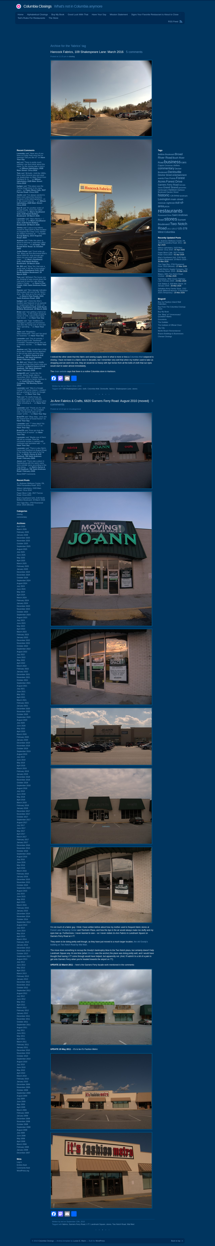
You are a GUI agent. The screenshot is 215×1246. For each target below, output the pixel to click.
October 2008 (22, 1124)
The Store (53, 18)
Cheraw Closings (165, 336)
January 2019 (22, 774)
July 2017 (21, 825)
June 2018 (21, 794)
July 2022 (21, 654)
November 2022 (23, 643)
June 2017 (21, 828)
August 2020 (22, 720)
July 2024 (21, 586)
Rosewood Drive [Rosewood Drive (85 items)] (165, 215)
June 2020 (21, 726)
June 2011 (21, 1033)
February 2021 (23, 703)
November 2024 (23, 575)
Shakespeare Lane (123, 389)
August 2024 (22, 583)
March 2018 (22, 803)
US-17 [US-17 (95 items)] (175, 229)
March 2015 (22, 905)
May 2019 (21, 763)
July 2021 (21, 689)
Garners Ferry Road (77, 1224)
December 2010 (23, 1050)
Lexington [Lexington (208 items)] (164, 199)
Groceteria (162, 319)
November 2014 (23, 916)
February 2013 (23, 976)
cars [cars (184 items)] (183, 162)
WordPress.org (23, 1171)
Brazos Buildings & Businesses (170, 334)
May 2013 (21, 968)
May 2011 (21, 1036)
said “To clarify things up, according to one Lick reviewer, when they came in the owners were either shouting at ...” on (31, 401)
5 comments (134, 52)
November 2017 (23, 814)
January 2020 (22, 740)
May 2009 (21, 1104)
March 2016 (22, 871)
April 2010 (21, 1073)
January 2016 (22, 877)
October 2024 (22, 578)
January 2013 (22, 979)
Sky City (161, 328)
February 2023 (23, 635)
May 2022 (21, 660)
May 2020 (21, 729)
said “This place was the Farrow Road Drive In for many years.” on (31, 189)
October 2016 (22, 851)
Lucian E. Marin (79, 1241)
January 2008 (22, 1150)
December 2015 (23, 879)
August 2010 (22, 1062)
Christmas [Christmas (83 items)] (168, 165)
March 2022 (22, 666)
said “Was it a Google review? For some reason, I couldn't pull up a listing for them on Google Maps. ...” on (31, 391)
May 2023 (21, 626)
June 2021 (21, 691)
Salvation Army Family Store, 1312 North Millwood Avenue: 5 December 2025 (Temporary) (173, 291)
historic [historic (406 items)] (163, 195)
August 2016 (22, 857)
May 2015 (21, 899)
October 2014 (22, 919)
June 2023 (21, 623)
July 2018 (21, 791)
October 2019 (22, 748)
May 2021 (21, 694)
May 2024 (21, 592)
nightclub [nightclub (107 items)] (170, 203)
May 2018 (21, 797)
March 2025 (22, 563)
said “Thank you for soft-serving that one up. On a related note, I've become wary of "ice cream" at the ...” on (31, 411)
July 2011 (21, 1030)
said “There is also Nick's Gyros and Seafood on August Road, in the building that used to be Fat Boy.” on (32, 453)
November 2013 (23, 951)
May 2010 (21, 1070)
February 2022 (23, 669)
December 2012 (23, 982)
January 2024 (22, 603)
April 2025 (21, 561)
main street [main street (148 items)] (177, 199)
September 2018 (23, 785)
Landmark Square (98, 1224)
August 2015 (22, 891)
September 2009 (23, 1093)
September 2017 (23, 820)
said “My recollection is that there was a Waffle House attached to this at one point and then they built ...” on (31, 354)
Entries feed (22, 1165)
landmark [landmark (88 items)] (184, 196)
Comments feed (23, 1168)
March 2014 (22, 939)
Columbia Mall (136, 357)
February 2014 (23, 942)
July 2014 (21, 928)
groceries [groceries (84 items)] (182, 188)
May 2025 (21, 558)
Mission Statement (119, 14)
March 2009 (22, 1110)
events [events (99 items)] (161, 178)
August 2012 (22, 993)
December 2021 (23, 674)
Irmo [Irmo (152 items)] (176, 195)
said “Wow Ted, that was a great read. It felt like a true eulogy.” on (31, 270)
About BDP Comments (26, 474)
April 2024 (21, 595)
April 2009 (21, 1107)
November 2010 (23, 1053)
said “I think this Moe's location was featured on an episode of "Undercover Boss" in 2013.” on (32, 305)
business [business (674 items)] (172, 161)
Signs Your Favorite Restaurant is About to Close (154, 14)
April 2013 (21, 971)
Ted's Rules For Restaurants (31, 18)
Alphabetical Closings (37, 14)
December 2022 (23, 640)
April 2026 (21, 526)
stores (134, 389)
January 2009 (22, 1116)
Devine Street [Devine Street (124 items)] (165, 175)
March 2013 (22, 973)
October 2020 (22, 714)
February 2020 (23, 737)
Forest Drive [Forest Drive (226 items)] (174, 181)
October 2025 (22, 543)
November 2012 (23, 985)
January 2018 (22, 808)
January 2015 (22, 911)
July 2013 (21, 962)
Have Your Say (99, 14)
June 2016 (21, 862)
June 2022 (21, 657)
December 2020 (23, 709)
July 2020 (21, 723)
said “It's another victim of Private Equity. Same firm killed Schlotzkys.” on (31, 212)
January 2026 (22, 535)
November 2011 (23, 1019)
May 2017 (21, 831)
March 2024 (22, 598)
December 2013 (23, 948)
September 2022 (23, 649)
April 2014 (21, 936)
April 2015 (21, 902)
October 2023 (22, 612)
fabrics (112, 389)
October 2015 (22, 885)
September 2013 (23, 956)
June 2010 (21, 1067)
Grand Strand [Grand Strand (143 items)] (170, 187)
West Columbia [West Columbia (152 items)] (166, 231)
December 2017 (23, 811)
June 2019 (21, 760)
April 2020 (21, 731)
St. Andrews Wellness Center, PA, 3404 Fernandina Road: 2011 (31, 484)
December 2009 (23, 1084)
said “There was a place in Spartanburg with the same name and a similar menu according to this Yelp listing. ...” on (31, 466)
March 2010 (22, 1076)
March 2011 (22, 1042)
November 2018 (23, 780)
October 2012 (22, 988)
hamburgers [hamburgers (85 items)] (163, 190)
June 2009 (21, 1101)
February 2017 (23, 840)
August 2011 (22, 1027)
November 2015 (23, 882)
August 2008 (22, 1130)
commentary (22, 517)
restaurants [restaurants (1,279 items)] (170, 211)
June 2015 (21, 896)
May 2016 (21, 865)
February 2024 (23, 600)
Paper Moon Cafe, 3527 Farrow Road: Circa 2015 (30, 494)
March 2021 (22, 700)
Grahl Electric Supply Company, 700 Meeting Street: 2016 (173, 270)
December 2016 (23, 845)
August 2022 (22, 652)
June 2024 (21, 589)
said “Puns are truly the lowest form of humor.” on (30, 432)
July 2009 (21, 1099)
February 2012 (23, 1010)
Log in (19, 1162)
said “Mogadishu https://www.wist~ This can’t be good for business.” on (32, 334)
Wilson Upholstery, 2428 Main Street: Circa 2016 (29, 489)
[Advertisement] (107, 33)
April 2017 (21, 834)
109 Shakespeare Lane (72, 389)
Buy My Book (57, 14)
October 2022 (22, 646)
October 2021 (22, 680)
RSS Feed (173, 21)
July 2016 (21, 859)
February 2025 (23, 566)
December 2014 (23, 914)
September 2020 (23, 717)
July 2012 (21, 996)
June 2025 (21, 555)
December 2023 (23, 606)
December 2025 (23, 538)
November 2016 (23, 848)
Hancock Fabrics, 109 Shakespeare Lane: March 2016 (86, 52)
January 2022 (22, 672)
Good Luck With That (78, 14)
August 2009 (22, 1096)
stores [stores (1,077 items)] (170, 219)
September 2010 (23, 1059)
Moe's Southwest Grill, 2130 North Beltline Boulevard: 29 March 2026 (31, 499)
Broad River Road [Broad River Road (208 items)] (170, 155)
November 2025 (23, 541)
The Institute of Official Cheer (170, 325)
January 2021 (22, 706)
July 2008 (21, 1133)
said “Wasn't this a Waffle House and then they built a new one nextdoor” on (32, 366)
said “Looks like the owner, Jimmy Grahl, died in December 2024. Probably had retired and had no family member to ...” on (32, 379)
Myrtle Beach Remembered (169, 331)
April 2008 (21, 1141)
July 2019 (21, 757)
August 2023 (22, 617)
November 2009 (23, 1087)
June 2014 (21, 931)
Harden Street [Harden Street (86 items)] (172, 192)
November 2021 (23, 677)
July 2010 (21, 1064)
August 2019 (22, 754)
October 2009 (22, 1090)
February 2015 (23, 908)
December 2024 (23, 572)
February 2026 (23, 532)
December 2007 (23, 1153)
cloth (85, 389)
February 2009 (23, 1113)
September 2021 (23, 683)
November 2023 (23, 609)
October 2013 (22, 953)
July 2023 (21, 620)
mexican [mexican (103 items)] (162, 203)
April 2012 (21, 1005)
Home (21, 14)
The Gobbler (163, 322)
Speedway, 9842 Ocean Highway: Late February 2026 (172, 280)
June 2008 (21, 1136)
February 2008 (23, 1147)
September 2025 (23, 546)
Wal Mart (130, 1224)
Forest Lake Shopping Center (63, 930)
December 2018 (23, 777)
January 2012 (22, 1013)
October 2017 (22, 817)
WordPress (100, 1241)
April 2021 (21, 697)
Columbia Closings (37, 6)
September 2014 (23, 922)
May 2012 (21, 1002)
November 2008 (23, 1121)
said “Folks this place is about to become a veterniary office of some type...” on (31, 244)
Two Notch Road (119, 1224)
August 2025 (22, 549)
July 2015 (21, 894)
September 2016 (23, 854)
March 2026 (22, 529)
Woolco (91, 953)
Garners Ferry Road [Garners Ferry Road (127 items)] (168, 184)
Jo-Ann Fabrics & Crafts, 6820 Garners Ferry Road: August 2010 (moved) (99, 401)
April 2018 (21, 800)
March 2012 (22, 1008)
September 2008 (23, 1127)
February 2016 (23, 874)
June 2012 (21, 999)
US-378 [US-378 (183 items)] (182, 228)
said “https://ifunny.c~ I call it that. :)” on (31, 222)
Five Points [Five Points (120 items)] (170, 178)
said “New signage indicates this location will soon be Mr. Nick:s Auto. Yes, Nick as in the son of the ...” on (32, 294)
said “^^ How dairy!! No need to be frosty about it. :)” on (30, 426)
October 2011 (22, 1022)
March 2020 (22, 734)
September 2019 (23, 751)
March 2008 (22, 1144)
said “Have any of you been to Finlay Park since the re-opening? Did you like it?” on (31, 156)
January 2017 (22, 842)
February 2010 (23, 1079)
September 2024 (23, 580)
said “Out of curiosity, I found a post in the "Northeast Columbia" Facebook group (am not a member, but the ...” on (31, 342)
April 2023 (21, 629)
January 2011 (22, 1047)
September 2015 (23, 888)
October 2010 (22, 1056)
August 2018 (22, 788)
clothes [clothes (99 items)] (176, 165)
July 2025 (21, 552)
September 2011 (23, 1025)
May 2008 (21, 1138)
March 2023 (22, 632)
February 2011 (23, 1045)
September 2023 (23, 615)
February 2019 (23, 771)
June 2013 (21, 965)
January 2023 (22, 637)
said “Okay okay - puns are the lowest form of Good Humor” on (32, 419)
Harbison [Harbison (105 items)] (172, 190)
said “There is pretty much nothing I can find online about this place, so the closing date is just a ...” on (31, 166)
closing (20, 514)
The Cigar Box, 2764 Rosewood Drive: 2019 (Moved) (30, 504)
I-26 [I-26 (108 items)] (172, 195)
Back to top (175, 1241)
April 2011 (21, 1039)
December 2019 (23, 743)
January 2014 (22, 945)
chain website (60, 371)
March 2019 (22, 768)
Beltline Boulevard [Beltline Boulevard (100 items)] (166, 154)
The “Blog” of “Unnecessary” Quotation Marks (169, 316)
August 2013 (22, 959)
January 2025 (22, 569)
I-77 (88, 1224)
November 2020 (23, 711)
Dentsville (104, 389)
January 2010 (22, 1082)
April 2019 (21, 766)
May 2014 (21, 933)
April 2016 (21, 868)
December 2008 (23, 1119)
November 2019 (23, 746)
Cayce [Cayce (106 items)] (161, 165)
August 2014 (22, 925)
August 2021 (22, 686)
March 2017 (22, 837)
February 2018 (23, 805)
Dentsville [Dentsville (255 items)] (174, 172)
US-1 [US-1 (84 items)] (169, 229)
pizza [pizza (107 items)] (166, 206)
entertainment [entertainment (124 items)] (179, 175)
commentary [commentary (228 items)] (166, 168)
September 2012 (23, 990)
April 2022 (21, 663)
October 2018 (22, 783)
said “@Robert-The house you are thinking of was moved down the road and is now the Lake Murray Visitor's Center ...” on (32, 282)
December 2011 (23, 1016)
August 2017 (22, 822)
